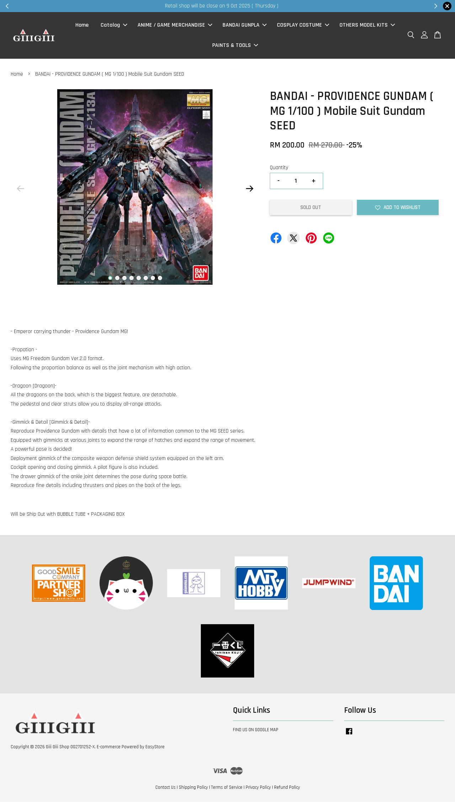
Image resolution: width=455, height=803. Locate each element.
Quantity (279, 168)
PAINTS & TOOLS (235, 46)
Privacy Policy (258, 788)
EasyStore (155, 748)
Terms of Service (226, 788)
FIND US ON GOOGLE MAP (255, 731)
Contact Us (165, 788)
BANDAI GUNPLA (245, 26)
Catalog (114, 26)
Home (82, 26)
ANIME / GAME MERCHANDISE (175, 26)
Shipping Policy (193, 788)
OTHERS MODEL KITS (367, 26)
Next (249, 190)
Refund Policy (287, 788)
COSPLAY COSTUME (303, 26)
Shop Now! (314, 5)
